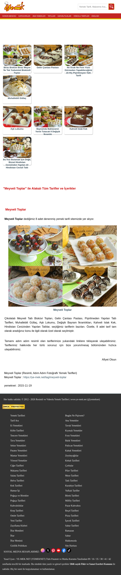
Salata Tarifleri (17, 475)
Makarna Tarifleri (18, 470)
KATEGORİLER (24, 16)
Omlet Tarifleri (17, 515)
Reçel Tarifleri (72, 510)
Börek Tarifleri (72, 495)
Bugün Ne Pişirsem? (74, 415)
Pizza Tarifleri (71, 515)
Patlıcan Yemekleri (74, 445)
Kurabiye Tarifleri (73, 485)
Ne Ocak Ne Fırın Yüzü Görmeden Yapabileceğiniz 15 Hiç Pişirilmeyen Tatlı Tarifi (78, 71)
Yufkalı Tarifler (72, 490)
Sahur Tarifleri (72, 525)
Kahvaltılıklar (16, 505)
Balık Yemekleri (72, 440)
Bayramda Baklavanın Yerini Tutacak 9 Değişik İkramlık (47, 131)
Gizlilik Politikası (18, 545)
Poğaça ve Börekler (19, 495)
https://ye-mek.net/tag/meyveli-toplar (44, 377)
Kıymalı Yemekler (73, 430)
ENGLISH (95, 16)
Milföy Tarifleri (72, 500)
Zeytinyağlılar (71, 455)
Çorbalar (69, 465)
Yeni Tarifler (16, 520)
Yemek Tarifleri (17, 415)
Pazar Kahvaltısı (73, 505)
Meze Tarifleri (72, 475)
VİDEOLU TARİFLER (81, 16)
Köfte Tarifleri (17, 430)
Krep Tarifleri (16, 510)
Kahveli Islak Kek (78, 129)
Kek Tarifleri (16, 485)
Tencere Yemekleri (19, 435)
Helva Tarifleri (17, 480)
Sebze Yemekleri (18, 445)
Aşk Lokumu (17, 129)
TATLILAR (51, 16)
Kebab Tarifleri (72, 460)
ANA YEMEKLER (39, 16)
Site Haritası (71, 545)
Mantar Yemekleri (18, 455)
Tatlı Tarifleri (71, 480)
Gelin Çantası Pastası (48, 67)
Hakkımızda (71, 540)
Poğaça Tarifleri (17, 500)
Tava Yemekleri (17, 440)
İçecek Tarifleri (72, 520)
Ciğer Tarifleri (17, 465)
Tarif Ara (14, 420)
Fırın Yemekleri (72, 435)
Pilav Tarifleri (71, 470)
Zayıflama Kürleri (18, 525)
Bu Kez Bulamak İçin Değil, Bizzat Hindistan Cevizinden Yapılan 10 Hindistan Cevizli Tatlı (17, 163)
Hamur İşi (15, 490)
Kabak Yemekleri (73, 450)
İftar (12, 535)
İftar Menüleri (17, 530)
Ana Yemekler (72, 420)
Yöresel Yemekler (18, 460)
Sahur (68, 535)
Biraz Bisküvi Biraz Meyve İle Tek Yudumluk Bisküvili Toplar (17, 70)
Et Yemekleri (16, 425)
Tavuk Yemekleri (73, 425)
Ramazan (69, 530)
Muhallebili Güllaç (17, 98)
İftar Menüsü (16, 540)
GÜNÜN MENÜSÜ (9, 16)
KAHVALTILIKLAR (64, 16)
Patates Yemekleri (18, 450)
